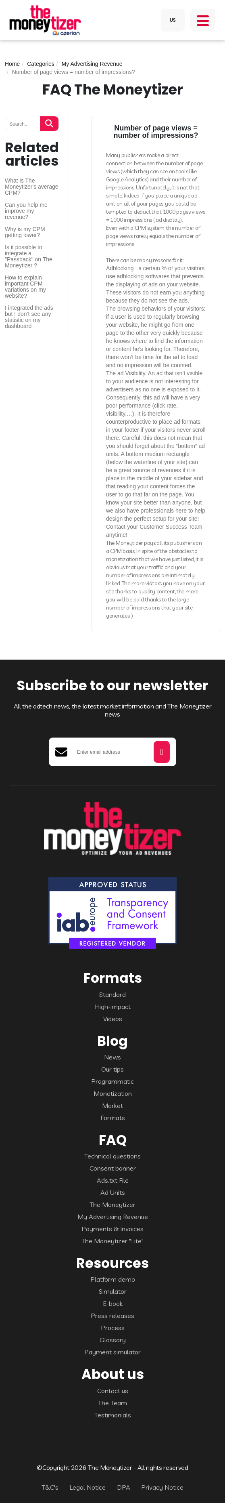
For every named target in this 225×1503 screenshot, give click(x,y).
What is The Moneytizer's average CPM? (31, 187)
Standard (112, 994)
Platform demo (112, 1279)
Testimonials (112, 1415)
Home (12, 64)
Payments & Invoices (112, 1229)
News (112, 1057)
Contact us (112, 1391)
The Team (112, 1403)
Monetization (113, 1093)
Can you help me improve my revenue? (26, 211)
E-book (113, 1303)
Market (112, 1105)
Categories (40, 64)
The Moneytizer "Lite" (112, 1241)
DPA (123, 1487)
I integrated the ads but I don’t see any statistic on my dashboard (29, 317)
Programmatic (112, 1081)
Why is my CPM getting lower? (25, 232)
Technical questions (112, 1156)
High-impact (113, 1007)
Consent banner (113, 1168)
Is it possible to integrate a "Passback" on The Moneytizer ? (28, 256)
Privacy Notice (162, 1487)
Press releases (112, 1316)
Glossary (113, 1340)
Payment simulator (112, 1352)
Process (113, 1328)
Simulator (113, 1291)
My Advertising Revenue (92, 64)
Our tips (112, 1069)
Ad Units (112, 1192)
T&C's (50, 1487)
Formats (112, 1118)
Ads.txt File (113, 1180)
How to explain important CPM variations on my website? (25, 287)
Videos (112, 1019)
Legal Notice (87, 1487)
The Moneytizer (112, 1204)
